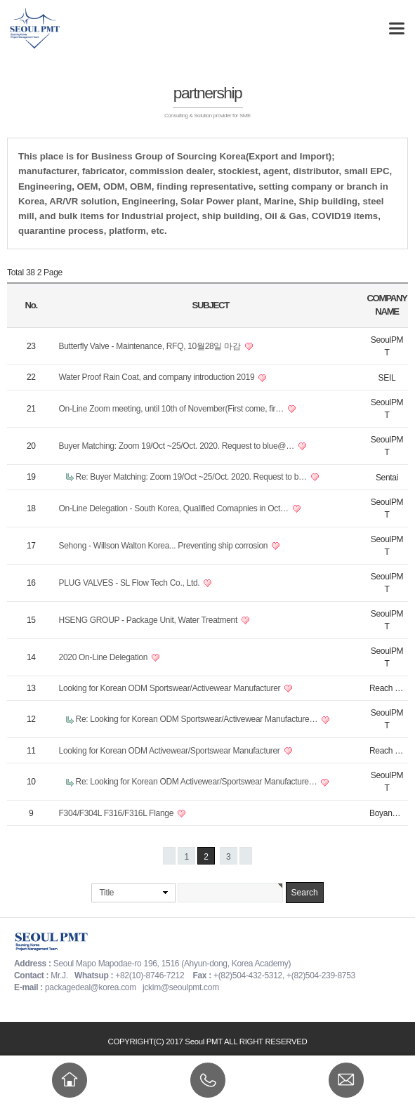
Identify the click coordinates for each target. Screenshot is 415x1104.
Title (106, 893)
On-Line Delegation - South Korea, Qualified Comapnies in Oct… (175, 508)
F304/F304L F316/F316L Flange (117, 813)
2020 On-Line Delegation (104, 657)
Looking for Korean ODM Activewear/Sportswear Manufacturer (170, 751)
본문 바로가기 (0, 0)
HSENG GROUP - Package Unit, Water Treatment (149, 620)
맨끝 (245, 856)
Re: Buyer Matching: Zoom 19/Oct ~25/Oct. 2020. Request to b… (192, 477)
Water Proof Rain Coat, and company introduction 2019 (158, 377)
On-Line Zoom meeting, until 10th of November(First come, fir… (172, 409)
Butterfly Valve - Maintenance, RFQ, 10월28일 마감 (151, 346)
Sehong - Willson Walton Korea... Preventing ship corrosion (164, 546)
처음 (169, 856)
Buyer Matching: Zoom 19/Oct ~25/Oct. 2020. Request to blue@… (177, 446)
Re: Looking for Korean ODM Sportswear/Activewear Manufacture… (198, 719)
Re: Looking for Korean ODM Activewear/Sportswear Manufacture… (198, 782)
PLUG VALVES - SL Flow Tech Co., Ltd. (130, 583)
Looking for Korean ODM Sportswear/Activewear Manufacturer (171, 688)
